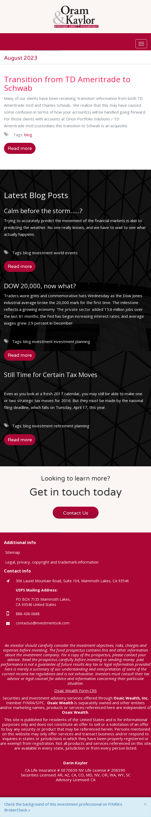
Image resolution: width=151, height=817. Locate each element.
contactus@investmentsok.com (43, 622)
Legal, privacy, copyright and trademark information (52, 562)
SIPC (40, 702)
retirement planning (71, 425)
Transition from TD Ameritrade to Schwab (67, 83)
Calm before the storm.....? (43, 210)
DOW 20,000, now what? (40, 285)
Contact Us (75, 513)
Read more (20, 148)
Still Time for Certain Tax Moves (50, 374)
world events (66, 252)
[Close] (145, 804)
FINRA (28, 702)
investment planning (72, 341)
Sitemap (12, 552)
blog (28, 134)
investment (42, 252)
